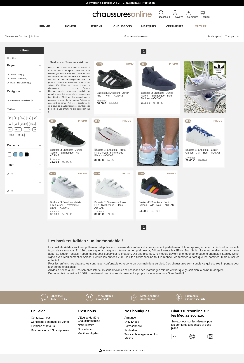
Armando (130, 326)
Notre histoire (86, 333)
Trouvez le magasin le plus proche (141, 345)
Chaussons (122, 26)
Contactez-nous (41, 326)
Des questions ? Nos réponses (50, 338)
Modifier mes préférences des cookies (122, 359)
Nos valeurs (85, 338)
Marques (148, 26)
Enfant (96, 26)
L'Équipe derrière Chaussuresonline (89, 328)
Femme (44, 26)
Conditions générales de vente (50, 330)
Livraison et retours (43, 334)
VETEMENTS (174, 26)
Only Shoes (131, 330)
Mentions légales (88, 342)
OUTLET (200, 26)
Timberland (131, 338)
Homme (70, 26)
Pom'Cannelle (133, 334)
